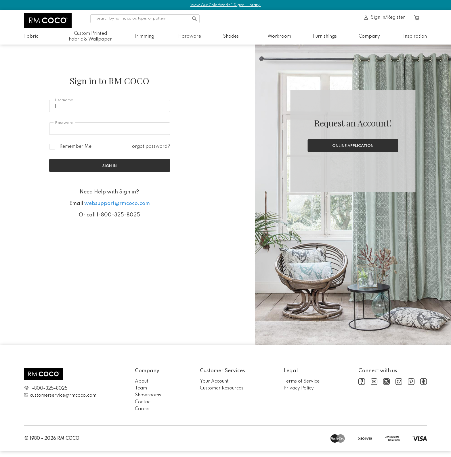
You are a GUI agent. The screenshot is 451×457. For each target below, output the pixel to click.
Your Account (214, 381)
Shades (231, 36)
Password (64, 123)
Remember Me (75, 146)
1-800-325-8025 (46, 388)
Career (142, 409)
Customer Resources (221, 388)
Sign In (109, 166)
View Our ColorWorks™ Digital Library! (225, 5)
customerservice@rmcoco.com (60, 395)
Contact (143, 402)
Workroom (279, 36)
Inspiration (415, 36)
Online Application (353, 146)
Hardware (189, 36)
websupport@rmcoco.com (117, 203)
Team (141, 388)
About (141, 381)
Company (369, 36)
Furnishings (325, 36)
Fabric (31, 36)
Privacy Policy (299, 388)
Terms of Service (302, 381)
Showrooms (148, 395)
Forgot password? (149, 146)
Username (64, 100)
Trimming (144, 36)
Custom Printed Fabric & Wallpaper (90, 36)
